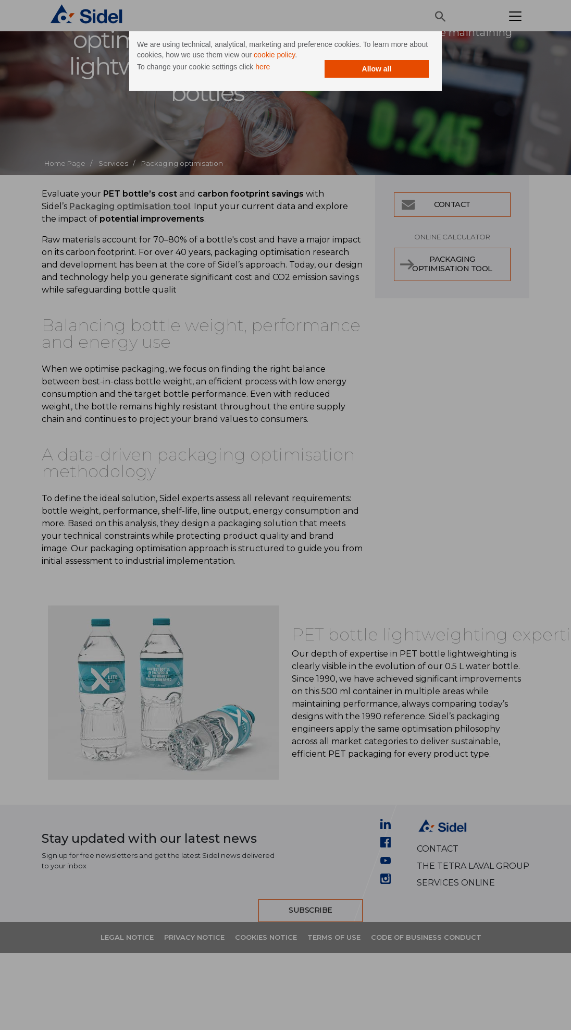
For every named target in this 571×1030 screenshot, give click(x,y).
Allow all (377, 69)
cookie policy (274, 55)
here (262, 67)
